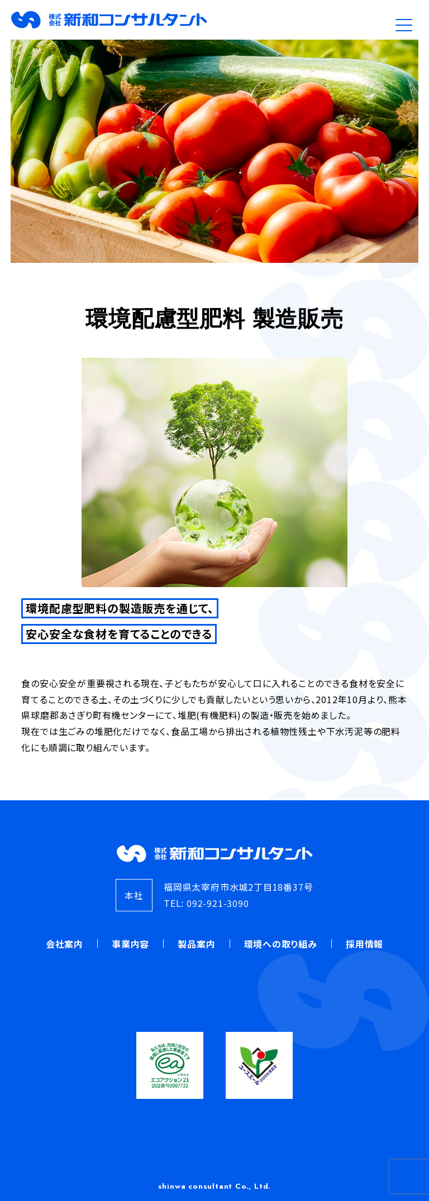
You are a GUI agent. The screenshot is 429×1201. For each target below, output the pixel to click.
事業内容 (130, 943)
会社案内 (64, 943)
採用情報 (364, 943)
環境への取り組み (280, 943)
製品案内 (196, 943)
